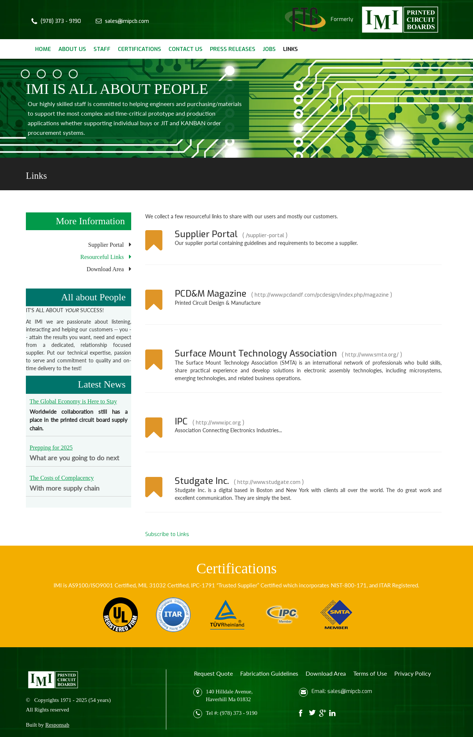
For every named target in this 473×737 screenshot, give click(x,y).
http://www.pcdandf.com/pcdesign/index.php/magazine (322, 294)
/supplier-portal (265, 235)
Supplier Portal (106, 245)
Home (43, 49)
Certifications (139, 49)
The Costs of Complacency (62, 478)
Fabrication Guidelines (269, 673)
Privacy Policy (412, 673)
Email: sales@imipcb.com (342, 691)
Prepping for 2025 (51, 447)
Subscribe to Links (167, 534)
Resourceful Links (102, 257)
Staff (101, 49)
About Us (72, 49)
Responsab (57, 725)
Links (290, 49)
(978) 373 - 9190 (61, 21)
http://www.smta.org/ (372, 354)
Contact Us (186, 49)
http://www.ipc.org (218, 422)
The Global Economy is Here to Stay (73, 401)
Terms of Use (370, 673)
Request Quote (213, 673)
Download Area (105, 269)
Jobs (269, 49)
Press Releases (232, 49)
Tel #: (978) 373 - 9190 (231, 713)
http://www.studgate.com (268, 482)
